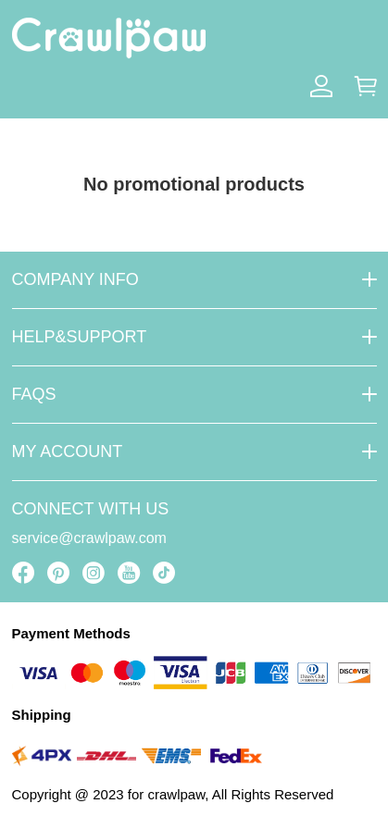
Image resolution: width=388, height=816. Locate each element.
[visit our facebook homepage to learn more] (23, 573)
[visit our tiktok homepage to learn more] (164, 573)
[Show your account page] (321, 86)
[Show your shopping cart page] (366, 86)
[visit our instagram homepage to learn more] (93, 573)
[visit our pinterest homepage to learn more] (58, 573)
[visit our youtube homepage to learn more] (129, 573)
